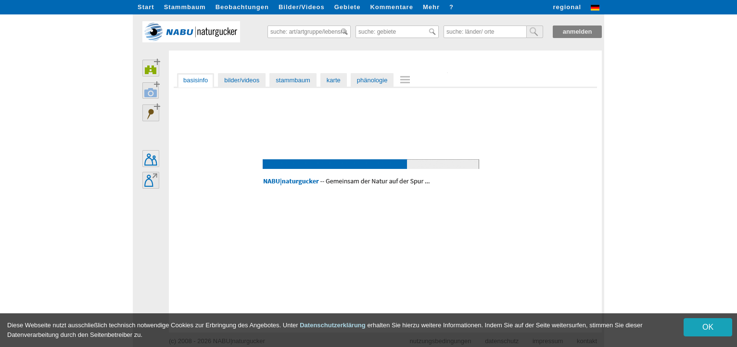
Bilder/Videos (302, 7)
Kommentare (391, 7)
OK (707, 327)
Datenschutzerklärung (333, 325)
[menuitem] (406, 80)
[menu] (406, 80)
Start (146, 7)
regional (567, 7)
